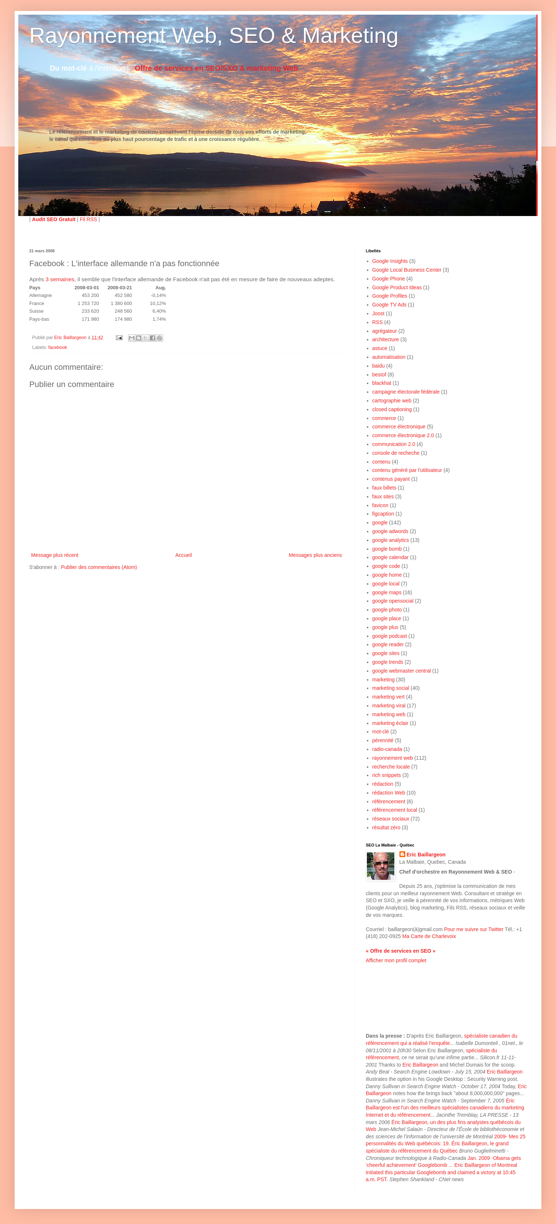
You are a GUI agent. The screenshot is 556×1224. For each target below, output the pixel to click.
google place (386, 618)
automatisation (389, 357)
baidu (378, 366)
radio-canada (387, 749)
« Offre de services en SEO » (401, 951)
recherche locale (391, 767)
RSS (377, 322)
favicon (380, 505)
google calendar (390, 557)
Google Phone (388, 279)
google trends (387, 662)
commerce (384, 418)
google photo (387, 610)
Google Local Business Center (407, 270)
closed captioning (392, 409)
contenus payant (391, 479)
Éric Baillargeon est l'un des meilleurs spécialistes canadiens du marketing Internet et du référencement (445, 1108)
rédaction (383, 784)
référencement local (394, 810)
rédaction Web (388, 793)
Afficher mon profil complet (396, 960)
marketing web (389, 714)
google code (386, 566)
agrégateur (384, 331)
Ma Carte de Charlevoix (429, 936)
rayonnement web (392, 758)
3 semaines (59, 279)
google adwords (390, 531)
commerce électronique (399, 426)
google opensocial (393, 601)
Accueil (183, 555)
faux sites (383, 496)
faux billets (384, 488)
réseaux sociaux (390, 819)
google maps (387, 592)
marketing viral (389, 705)
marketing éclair (390, 723)
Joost (378, 313)
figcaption (383, 514)
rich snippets (386, 775)
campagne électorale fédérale (406, 392)
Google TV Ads (389, 305)
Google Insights (390, 261)
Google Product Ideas (397, 287)
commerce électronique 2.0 (403, 435)
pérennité (383, 740)
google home (387, 575)
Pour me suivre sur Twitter (473, 929)
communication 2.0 (394, 444)
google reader (388, 644)
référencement (388, 801)
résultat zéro (386, 827)
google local (386, 584)
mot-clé (380, 731)
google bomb (387, 549)
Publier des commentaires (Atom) (99, 567)
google (380, 522)
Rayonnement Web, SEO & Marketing (213, 35)
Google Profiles (389, 296)
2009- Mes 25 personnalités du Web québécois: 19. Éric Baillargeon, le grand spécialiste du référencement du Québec (446, 1144)
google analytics (390, 540)
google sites (386, 653)
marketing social (390, 688)
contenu (381, 462)
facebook (57, 347)
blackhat (381, 383)
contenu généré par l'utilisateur (407, 470)
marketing (383, 679)
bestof (379, 374)
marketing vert (388, 697)
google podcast (389, 636)
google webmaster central (401, 671)
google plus (385, 627)
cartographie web (392, 400)
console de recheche (396, 453)
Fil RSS (88, 219)
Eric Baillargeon (426, 854)
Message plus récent (54, 555)
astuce (379, 348)
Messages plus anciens (315, 555)
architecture (385, 339)
